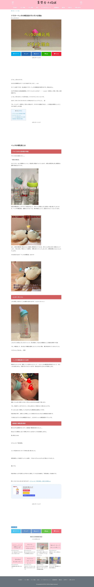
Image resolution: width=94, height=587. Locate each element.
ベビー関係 (22, 7)
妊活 (37, 7)
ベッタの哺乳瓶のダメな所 (18, 117)
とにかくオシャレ (16, 115)
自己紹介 (15, 7)
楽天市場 (26, 490)
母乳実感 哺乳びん (27, 487)
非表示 (20, 110)
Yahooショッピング (28, 495)
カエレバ (27, 488)
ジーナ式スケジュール (46, 7)
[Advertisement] (36, 68)
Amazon (25, 492)
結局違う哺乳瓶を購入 (17, 118)
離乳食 (63, 7)
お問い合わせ (78, 7)
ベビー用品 (30, 7)
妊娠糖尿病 (56, 7)
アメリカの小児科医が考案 (18, 113)
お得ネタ (70, 7)
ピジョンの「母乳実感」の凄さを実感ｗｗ (40, 481)
